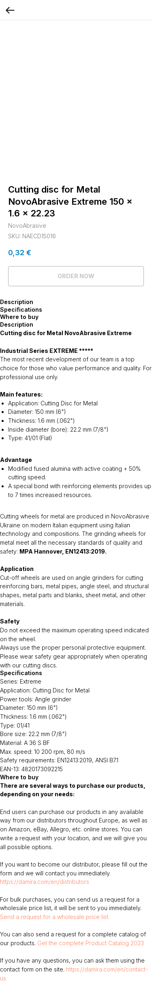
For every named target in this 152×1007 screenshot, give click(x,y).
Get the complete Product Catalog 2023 (90, 943)
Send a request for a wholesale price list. (54, 916)
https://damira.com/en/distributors (44, 881)
